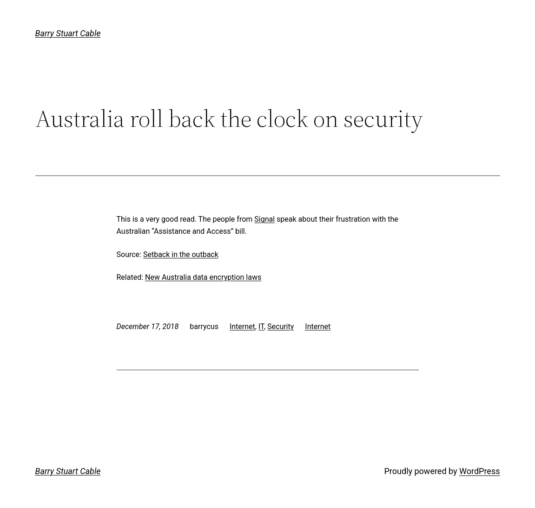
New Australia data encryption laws (203, 277)
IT (261, 326)
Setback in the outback (180, 254)
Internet (242, 326)
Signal (264, 219)
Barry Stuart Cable (68, 33)
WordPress (479, 471)
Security (280, 326)
